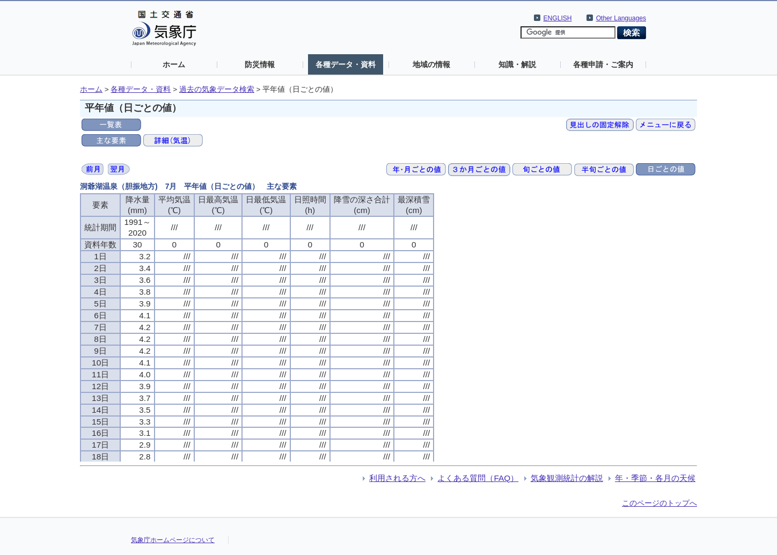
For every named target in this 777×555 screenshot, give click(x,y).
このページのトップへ (659, 503)
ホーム (174, 64)
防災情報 (260, 64)
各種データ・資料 (346, 64)
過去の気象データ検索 (216, 89)
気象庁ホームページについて (173, 540)
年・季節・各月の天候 (655, 478)
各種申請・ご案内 (603, 64)
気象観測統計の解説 (567, 478)
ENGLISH (558, 18)
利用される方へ (397, 478)
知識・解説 (517, 64)
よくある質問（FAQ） (477, 478)
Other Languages (621, 18)
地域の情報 (431, 64)
